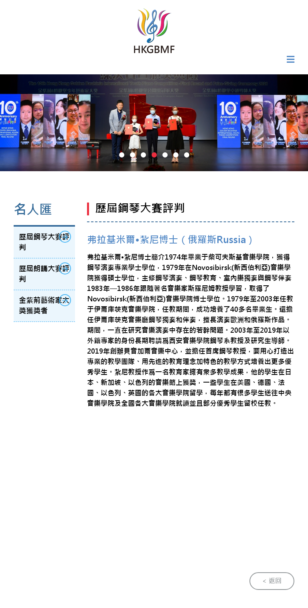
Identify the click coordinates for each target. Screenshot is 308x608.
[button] (121, 155)
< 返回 (272, 581)
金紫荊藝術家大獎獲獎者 (45, 304)
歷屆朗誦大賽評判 (45, 273)
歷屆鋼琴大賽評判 (45, 241)
